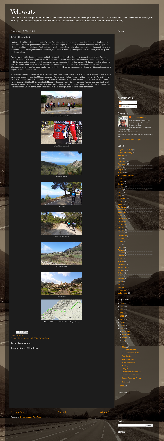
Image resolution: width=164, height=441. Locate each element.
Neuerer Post (17, 412)
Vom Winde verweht (129, 359)
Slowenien (121, 264)
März (124, 347)
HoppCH (121, 201)
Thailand (121, 279)
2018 (122, 310)
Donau (120, 184)
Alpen (120, 158)
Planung (121, 247)
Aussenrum (122, 164)
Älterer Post (106, 412)
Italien (120, 204)
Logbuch (121, 227)
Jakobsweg (122, 207)
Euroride (121, 187)
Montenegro (122, 238)
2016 (122, 316)
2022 (122, 303)
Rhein (120, 259)
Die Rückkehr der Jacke (130, 353)
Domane (121, 181)
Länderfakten (122, 218)
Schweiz (121, 261)
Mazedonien (122, 236)
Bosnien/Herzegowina (126, 175)
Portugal (121, 250)
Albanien (121, 155)
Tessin (120, 276)
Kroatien (121, 216)
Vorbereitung (122, 293)
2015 (122, 319)
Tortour (120, 281)
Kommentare (125, 106)
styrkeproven (122, 267)
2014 (122, 322)
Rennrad (121, 256)
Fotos (120, 196)
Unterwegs (122, 290)
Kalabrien (121, 210)
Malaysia (121, 230)
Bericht (120, 173)
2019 (122, 307)
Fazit (119, 193)
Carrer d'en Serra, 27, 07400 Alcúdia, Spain (33, 338)
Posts (122, 102)
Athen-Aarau (122, 161)
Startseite (62, 412)
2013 (122, 325)
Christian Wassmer (139, 117)
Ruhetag (125, 365)
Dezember (126, 331)
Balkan (120, 167)
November (126, 334)
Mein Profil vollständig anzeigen (129, 139)
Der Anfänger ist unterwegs (131, 372)
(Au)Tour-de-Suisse (125, 150)
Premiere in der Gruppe (130, 375)
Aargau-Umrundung (125, 153)
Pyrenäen (121, 253)
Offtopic (120, 241)
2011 (122, 386)
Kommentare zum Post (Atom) (30, 417)
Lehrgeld (125, 369)
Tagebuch (121, 270)
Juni (124, 344)
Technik (120, 273)
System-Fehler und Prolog (131, 378)
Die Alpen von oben (129, 350)
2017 (122, 313)
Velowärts (22, 11)
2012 (122, 328)
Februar (125, 382)
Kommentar (122, 213)
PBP (119, 244)
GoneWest (121, 198)
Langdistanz (122, 221)
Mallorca (20, 336)
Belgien (120, 170)
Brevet (120, 178)
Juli (123, 341)
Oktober (125, 338)
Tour (119, 284)
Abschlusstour (127, 356)
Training (121, 287)
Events (120, 190)
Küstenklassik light (128, 362)
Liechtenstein (122, 224)
